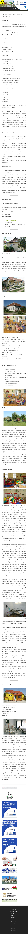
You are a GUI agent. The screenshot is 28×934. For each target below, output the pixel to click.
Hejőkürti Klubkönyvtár (10, 220)
